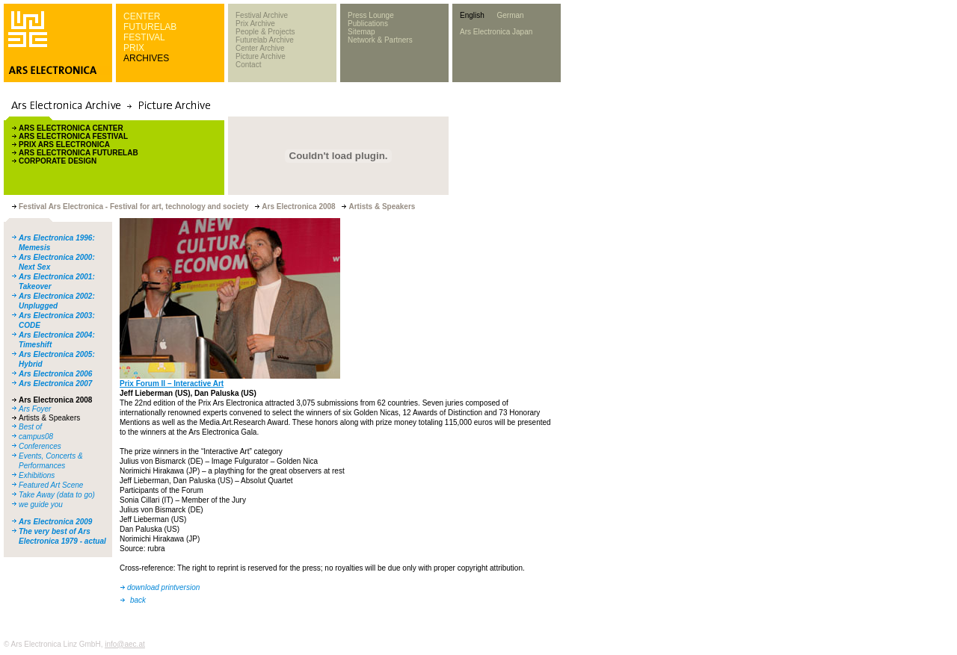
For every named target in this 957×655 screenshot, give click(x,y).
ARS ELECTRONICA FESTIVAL (73, 136)
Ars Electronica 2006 (55, 374)
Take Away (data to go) (57, 495)
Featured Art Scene (51, 485)
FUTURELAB (149, 27)
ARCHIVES (146, 58)
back (138, 600)
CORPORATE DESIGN (57, 161)
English (472, 15)
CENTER (141, 16)
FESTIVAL (144, 37)
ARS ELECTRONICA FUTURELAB (78, 153)
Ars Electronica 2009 (55, 522)
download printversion (163, 587)
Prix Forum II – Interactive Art (172, 383)
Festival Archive (262, 15)
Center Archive (260, 48)
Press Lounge (371, 15)
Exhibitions (37, 475)
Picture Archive (261, 56)
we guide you (41, 504)
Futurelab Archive (265, 40)
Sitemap (361, 32)
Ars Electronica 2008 (55, 400)
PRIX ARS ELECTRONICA (64, 144)
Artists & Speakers (49, 418)
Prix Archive (255, 23)
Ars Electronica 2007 (55, 383)
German (509, 15)
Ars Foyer (35, 409)
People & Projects (265, 32)
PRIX (133, 48)
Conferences (40, 446)
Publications (368, 23)
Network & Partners (380, 40)
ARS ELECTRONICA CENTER (71, 128)
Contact (248, 64)
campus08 (36, 436)
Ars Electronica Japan (496, 32)
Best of (30, 427)
